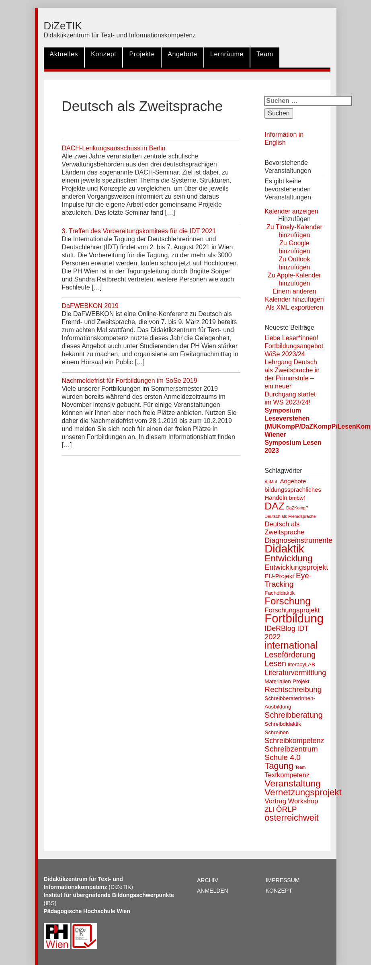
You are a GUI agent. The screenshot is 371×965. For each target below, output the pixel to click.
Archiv (207, 880)
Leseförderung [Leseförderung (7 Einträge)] (290, 654)
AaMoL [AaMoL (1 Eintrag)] (271, 481)
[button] (294, 219)
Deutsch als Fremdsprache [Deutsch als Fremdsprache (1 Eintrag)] (290, 516)
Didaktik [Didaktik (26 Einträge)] (284, 548)
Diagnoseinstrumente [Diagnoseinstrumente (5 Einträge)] (298, 540)
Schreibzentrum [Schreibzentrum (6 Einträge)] (291, 749)
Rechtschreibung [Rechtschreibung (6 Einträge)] (293, 689)
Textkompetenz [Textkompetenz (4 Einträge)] (287, 775)
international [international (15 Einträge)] (291, 645)
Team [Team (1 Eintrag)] (300, 767)
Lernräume (227, 54)
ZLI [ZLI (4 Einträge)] (269, 809)
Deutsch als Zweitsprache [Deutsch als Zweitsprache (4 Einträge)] (284, 528)
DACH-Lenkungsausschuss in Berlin (114, 148)
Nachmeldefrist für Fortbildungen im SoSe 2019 (129, 380)
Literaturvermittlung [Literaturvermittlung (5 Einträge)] (295, 673)
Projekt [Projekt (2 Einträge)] (301, 681)
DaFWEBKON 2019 (90, 305)
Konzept (103, 54)
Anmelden (212, 890)
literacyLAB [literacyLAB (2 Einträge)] (301, 664)
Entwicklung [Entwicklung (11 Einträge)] (288, 558)
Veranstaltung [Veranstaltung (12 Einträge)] (292, 783)
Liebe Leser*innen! (291, 338)
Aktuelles (64, 54)
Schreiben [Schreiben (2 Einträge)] (276, 732)
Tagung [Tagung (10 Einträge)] (278, 766)
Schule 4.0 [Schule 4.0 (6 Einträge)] (282, 757)
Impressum (283, 880)
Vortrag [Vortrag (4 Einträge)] (275, 801)
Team (264, 54)
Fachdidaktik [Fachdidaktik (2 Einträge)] (279, 593)
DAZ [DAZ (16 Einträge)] (274, 506)
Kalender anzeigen (291, 211)
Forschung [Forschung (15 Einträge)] (287, 600)
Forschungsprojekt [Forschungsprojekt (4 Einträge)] (292, 610)
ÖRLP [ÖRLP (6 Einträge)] (286, 809)
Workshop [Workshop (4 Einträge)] (303, 801)
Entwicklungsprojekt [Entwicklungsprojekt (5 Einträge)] (296, 567)
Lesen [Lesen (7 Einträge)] (275, 663)
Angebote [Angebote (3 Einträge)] (293, 481)
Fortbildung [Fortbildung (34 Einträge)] (294, 618)
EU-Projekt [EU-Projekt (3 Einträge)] (279, 576)
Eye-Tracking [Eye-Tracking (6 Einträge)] (288, 579)
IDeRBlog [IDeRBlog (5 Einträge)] (279, 628)
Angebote (182, 54)
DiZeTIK (63, 25)
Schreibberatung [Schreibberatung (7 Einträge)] (293, 714)
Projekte (142, 54)
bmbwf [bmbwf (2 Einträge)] (297, 498)
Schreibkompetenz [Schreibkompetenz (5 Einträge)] (294, 741)
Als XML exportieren (294, 307)
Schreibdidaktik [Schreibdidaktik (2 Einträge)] (282, 724)
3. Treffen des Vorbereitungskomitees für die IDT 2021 (139, 231)
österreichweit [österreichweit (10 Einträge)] (291, 818)
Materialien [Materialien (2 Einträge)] (277, 681)
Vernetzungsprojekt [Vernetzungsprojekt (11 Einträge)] (303, 792)
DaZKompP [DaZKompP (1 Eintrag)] (297, 507)
